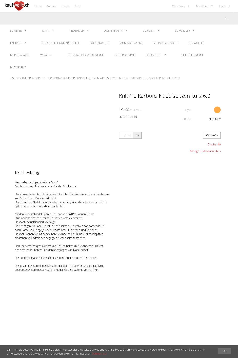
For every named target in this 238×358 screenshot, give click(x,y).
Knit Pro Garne (124, 55)
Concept (149, 30)
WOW (43, 55)
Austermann (113, 30)
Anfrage (51, 6)
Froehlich (77, 30)
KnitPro (15, 43)
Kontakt (65, 6)
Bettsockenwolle (165, 43)
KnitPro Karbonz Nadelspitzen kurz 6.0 (152, 78)
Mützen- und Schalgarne (85, 55)
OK (224, 351)
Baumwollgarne (131, 43)
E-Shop (14, 78)
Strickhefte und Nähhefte (60, 43)
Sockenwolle (99, 43)
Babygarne (18, 67)
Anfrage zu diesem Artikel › (205, 151)
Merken (212, 135)
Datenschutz (99, 353)
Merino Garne (20, 55)
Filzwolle (195, 43)
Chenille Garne (192, 55)
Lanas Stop (153, 55)
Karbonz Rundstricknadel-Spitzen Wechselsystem (85, 78)
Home (38, 6)
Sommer (16, 30)
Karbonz (41, 78)
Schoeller (182, 30)
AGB (77, 6)
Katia (45, 30)
